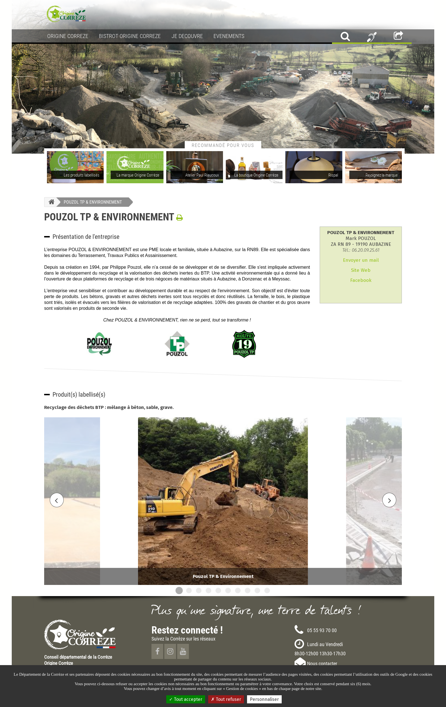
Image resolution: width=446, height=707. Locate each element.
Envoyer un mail (361, 260)
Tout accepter (185, 699)
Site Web (361, 270)
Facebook (360, 280)
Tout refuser (226, 699)
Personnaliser (264, 699)
